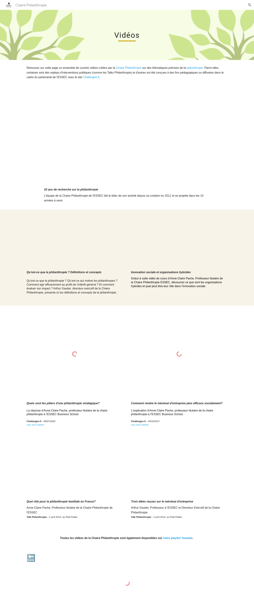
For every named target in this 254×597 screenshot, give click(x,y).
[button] (250, 5)
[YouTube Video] (127, 137)
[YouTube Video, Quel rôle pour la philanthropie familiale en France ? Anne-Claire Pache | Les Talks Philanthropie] (74, 468)
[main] (127, 35)
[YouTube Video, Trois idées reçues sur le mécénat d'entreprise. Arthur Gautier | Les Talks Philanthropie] (179, 468)
